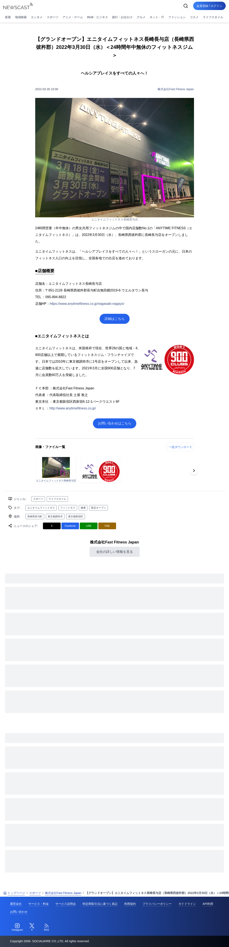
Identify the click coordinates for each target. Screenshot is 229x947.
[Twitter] (32, 927)
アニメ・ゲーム (73, 17)
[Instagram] (17, 927)
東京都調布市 (55, 516)
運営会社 (16, 903)
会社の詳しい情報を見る (114, 551)
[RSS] (46, 927)
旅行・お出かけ (122, 17)
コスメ (194, 17)
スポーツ (52, 17)
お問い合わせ (19, 911)
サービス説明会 (65, 903)
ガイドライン (187, 903)
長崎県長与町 (34, 516)
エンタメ (37, 17)
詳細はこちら (115, 318)
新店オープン (98, 507)
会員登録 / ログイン (209, 6)
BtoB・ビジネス (97, 17)
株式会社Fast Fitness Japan (176, 89)
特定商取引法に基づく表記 (100, 903)
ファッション (177, 17)
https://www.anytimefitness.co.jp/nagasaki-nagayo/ (87, 303)
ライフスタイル (213, 17)
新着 (8, 17)
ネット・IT (157, 17)
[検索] (185, 6)
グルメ (141, 17)
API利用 (208, 903)
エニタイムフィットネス (41, 507)
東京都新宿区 (75, 516)
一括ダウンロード (180, 447)
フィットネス (67, 507)
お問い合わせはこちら (114, 423)
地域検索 (21, 17)
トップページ (14, 893)
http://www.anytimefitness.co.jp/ (72, 408)
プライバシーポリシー (157, 903)
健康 (83, 507)
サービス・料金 (38, 903)
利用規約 (130, 903)
